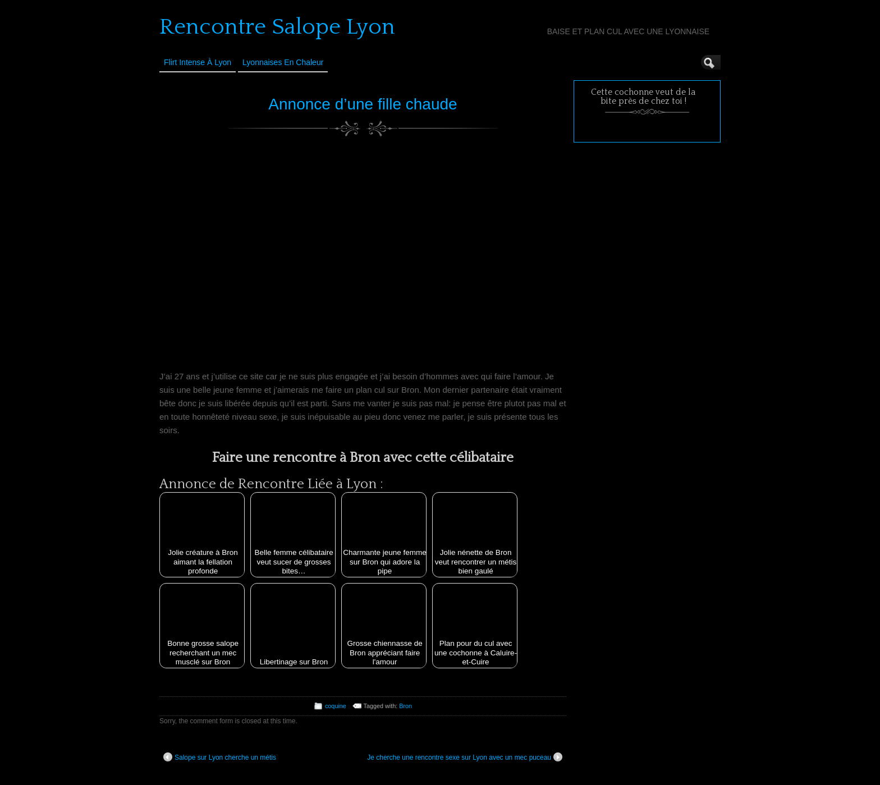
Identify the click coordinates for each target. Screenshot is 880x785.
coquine (335, 706)
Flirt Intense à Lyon (197, 62)
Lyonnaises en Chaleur (282, 62)
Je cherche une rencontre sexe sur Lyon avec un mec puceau (464, 756)
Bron (405, 706)
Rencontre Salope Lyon (277, 27)
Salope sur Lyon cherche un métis (219, 756)
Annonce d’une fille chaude (362, 104)
